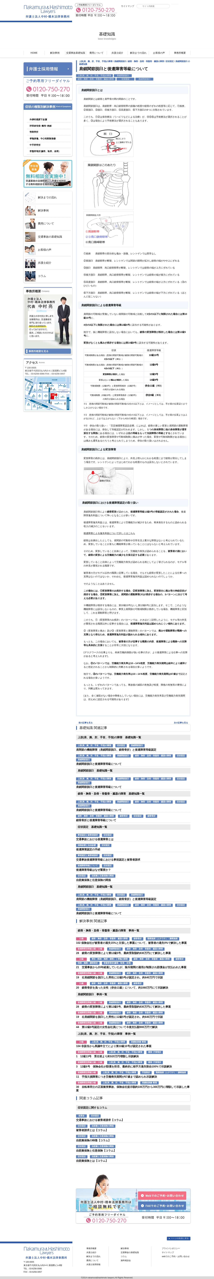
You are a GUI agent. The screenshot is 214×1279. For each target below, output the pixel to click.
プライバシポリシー (171, 1248)
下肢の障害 (45, 152)
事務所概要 (180, 52)
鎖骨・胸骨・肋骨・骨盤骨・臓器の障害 (48, 146)
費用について (96, 52)
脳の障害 (32, 114)
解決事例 (55, 52)
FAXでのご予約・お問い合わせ (137, 14)
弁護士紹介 (117, 52)
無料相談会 (126, 1260)
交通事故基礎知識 (75, 52)
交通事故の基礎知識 (43, 237)
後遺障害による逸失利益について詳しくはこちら (109, 533)
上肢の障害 (48, 139)
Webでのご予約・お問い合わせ (173, 14)
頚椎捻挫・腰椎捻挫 (44, 127)
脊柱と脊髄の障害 (48, 133)
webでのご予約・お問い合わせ (176, 1256)
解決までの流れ (138, 52)
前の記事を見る (86, 723)
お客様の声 (159, 52)
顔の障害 (45, 120)
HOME (33, 52)
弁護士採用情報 (93, 1264)
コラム (35, 276)
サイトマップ (127, 6)
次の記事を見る (181, 723)
